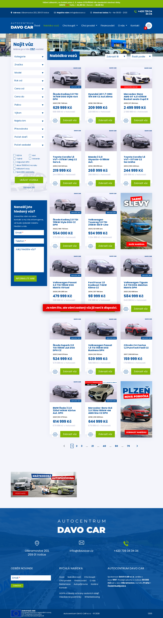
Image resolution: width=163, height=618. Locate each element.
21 (92, 446)
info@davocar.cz (69, 12)
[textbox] (29, 80)
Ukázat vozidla (29, 180)
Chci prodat (88, 25)
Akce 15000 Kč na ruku (26, 165)
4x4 (34, 155)
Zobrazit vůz (70, 120)
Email (19, 232)
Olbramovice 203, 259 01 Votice (30, 12)
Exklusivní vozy (23, 168)
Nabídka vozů (51, 25)
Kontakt (135, 25)
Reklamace (65, 584)
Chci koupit (69, 25)
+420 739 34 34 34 (143, 12)
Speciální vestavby (25, 172)
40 (104, 446)
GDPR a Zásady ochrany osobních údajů (79, 593)
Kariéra (94, 584)
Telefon (20, 241)
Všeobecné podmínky (70, 596)
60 (116, 446)
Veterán (36, 158)
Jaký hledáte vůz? (26, 249)
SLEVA (19, 155)
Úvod (37, 25)
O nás (121, 25)
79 (128, 446)
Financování (107, 25)
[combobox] (29, 56)
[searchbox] (28, 56)
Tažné (19, 158)
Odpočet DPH (22, 162)
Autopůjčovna (81, 584)
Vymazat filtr (29, 187)
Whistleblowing (92, 596)
